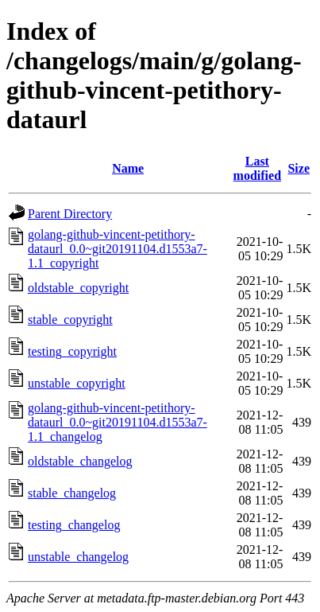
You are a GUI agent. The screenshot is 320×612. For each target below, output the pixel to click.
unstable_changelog (78, 556)
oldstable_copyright (78, 287)
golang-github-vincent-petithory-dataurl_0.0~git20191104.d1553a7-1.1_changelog (117, 422)
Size (298, 168)
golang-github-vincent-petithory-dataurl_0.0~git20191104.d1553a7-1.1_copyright (117, 249)
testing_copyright (72, 351)
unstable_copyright (76, 383)
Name (128, 168)
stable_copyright (70, 319)
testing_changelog (74, 525)
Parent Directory (70, 213)
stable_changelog (72, 493)
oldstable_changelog (80, 461)
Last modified (257, 168)
